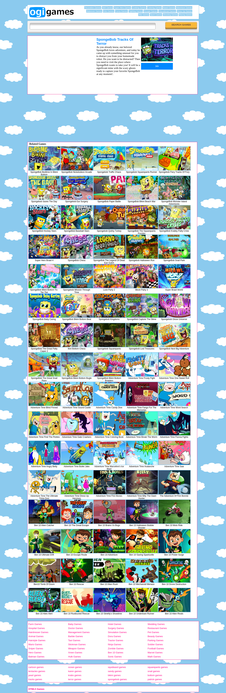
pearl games (34, 675)
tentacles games (36, 671)
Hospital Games (36, 628)
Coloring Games (154, 8)
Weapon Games (76, 648)
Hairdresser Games (38, 632)
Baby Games (74, 624)
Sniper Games (35, 648)
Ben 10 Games (115, 652)
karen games (74, 671)
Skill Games (107, 8)
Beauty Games (155, 636)
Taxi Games (74, 640)
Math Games (154, 656)
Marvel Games (155, 652)
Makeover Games (94, 11)
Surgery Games (116, 628)
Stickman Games (77, 644)
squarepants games (158, 667)
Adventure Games (184, 8)
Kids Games (108, 11)
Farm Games (35, 624)
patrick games (155, 679)
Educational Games (167, 11)
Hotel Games (114, 624)
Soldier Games (155, 644)
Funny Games (121, 11)
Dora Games (114, 636)
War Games (144, 15)
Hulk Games (74, 656)
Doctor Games (75, 628)
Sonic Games (115, 656)
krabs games (74, 675)
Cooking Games (139, 8)
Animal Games (35, 636)
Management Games (79, 632)
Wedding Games (156, 624)
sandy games (114, 671)
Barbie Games (75, 636)
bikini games (114, 675)
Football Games (156, 648)
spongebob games (117, 679)
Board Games (169, 8)
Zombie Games (116, 648)
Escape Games (150, 11)
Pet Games (153, 632)
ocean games (75, 667)
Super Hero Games (122, 8)
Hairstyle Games (36, 640)
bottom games (155, 675)
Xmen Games (75, 652)
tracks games (35, 679)
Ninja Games (114, 644)
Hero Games (34, 652)
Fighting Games (136, 11)
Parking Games (155, 640)
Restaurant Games (157, 628)
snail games (154, 671)
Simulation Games (117, 632)
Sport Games (156, 15)
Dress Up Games (184, 11)
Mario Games (35, 644)
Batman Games (36, 656)
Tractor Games (115, 640)
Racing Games (185, 15)
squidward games (117, 667)
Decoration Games (93, 8)
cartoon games (36, 667)
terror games (74, 679)
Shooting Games (170, 15)
